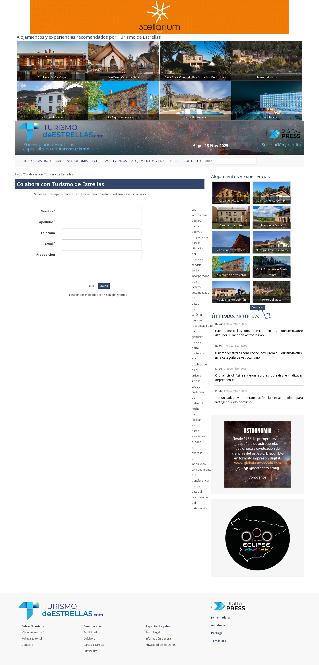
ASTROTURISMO (50, 161)
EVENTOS (120, 161)
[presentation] (92, 271)
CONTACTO (192, 161)
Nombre (48, 211)
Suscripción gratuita (281, 144)
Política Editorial (32, 638)
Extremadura (221, 617)
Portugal (218, 633)
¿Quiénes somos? (33, 632)
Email (50, 243)
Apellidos (47, 222)
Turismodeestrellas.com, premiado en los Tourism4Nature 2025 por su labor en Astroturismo (258, 333)
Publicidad (90, 632)
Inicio (29, 161)
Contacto (27, 645)
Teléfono (47, 233)
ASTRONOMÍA (77, 161)
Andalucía (219, 625)
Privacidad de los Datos (160, 645)
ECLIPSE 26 (100, 161)
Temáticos (219, 641)
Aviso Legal (153, 632)
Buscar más (257, 307)
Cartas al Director (95, 645)
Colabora (89, 638)
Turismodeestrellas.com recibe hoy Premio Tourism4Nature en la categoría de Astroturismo (258, 355)
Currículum (90, 651)
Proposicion (45, 254)
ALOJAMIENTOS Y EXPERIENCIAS (155, 161)
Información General (158, 638)
